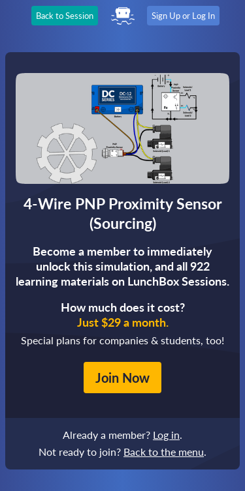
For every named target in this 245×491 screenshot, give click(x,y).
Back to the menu (163, 451)
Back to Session (64, 15)
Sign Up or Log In (183, 15)
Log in (166, 434)
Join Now (122, 377)
